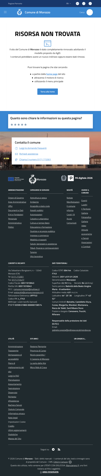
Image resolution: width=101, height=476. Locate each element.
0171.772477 (18, 279)
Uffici (10, 206)
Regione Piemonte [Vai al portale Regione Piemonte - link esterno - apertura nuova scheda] (15, 3)
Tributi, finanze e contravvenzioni (44, 248)
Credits (11, 426)
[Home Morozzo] (32, 12)
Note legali (13, 417)
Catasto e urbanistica (39, 218)
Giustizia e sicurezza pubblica (42, 231)
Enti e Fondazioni (15, 214)
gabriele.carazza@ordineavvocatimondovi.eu (71, 330)
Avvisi (69, 218)
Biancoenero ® (72, 465)
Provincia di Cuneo (38, 350)
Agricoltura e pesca (38, 197)
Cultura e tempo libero (39, 222)
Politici (11, 227)
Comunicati (71, 222)
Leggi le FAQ (13, 375)
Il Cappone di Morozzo (39, 359)
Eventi (84, 200)
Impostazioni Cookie (17, 421)
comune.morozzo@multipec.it (27, 289)
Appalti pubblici (36, 210)
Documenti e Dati (15, 210)
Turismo (33, 252)
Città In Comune (61, 461)
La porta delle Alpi (38, 363)
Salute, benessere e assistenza (43, 243)
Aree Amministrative (17, 202)
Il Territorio (85, 208)
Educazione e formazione (41, 227)
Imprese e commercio (39, 235)
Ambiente (34, 202)
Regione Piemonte (38, 346)
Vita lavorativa (36, 256)
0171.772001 (17, 276)
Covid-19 (71, 214)
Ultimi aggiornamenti (17, 430)
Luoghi (84, 204)
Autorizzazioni (36, 214)
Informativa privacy (16, 413)
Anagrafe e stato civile (40, 206)
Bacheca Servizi (15, 405)
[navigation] (5, 12)
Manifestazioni (73, 202)
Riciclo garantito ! (37, 354)
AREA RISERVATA (49, 472)
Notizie (70, 197)
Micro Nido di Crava (38, 367)
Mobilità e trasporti (38, 239)
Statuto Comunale (16, 409)
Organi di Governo (16, 197)
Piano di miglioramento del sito (16, 367)
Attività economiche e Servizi (86, 234)
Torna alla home (48, 91)
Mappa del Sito (14, 438)
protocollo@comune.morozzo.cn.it (29, 292)
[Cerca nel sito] (90, 12)
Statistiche (13, 434)
